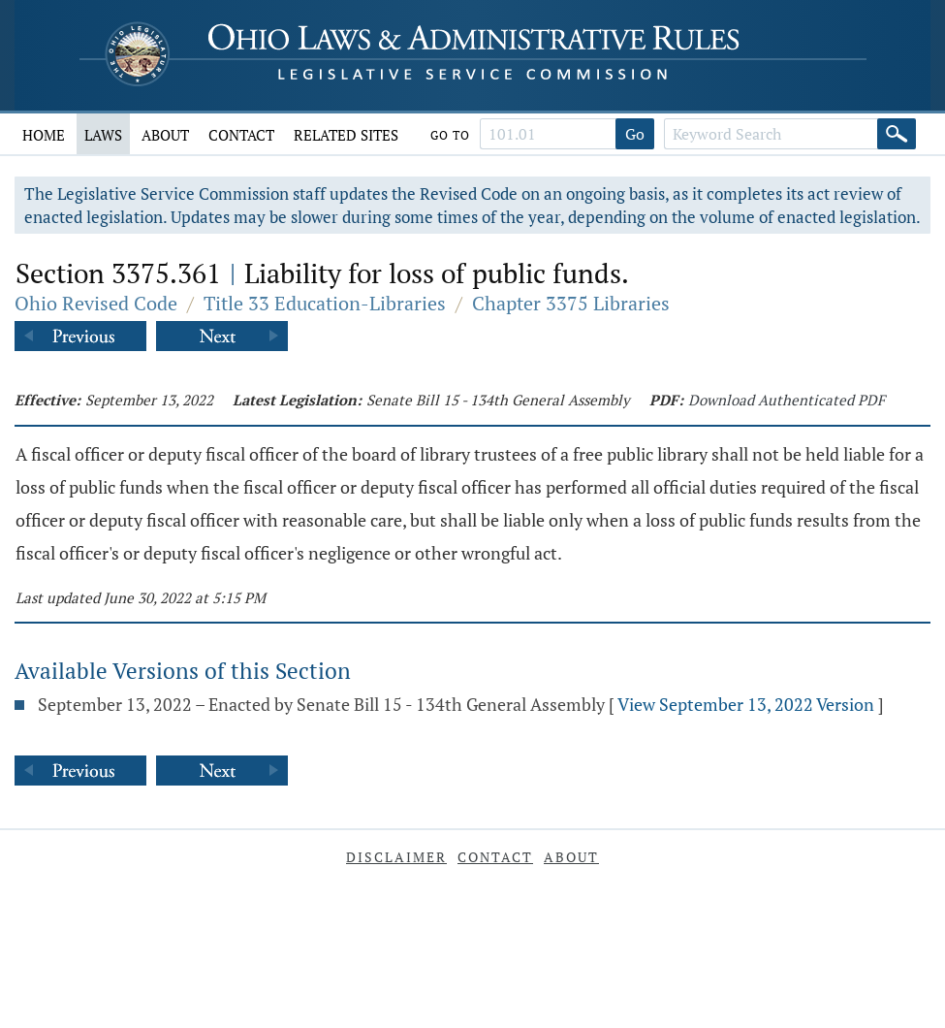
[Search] (896, 133)
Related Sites (346, 135)
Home (43, 135)
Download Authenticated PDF (786, 399)
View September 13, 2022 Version (745, 704)
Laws (103, 135)
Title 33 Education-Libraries (325, 303)
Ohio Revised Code (96, 303)
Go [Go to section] (635, 134)
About (165, 135)
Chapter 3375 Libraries (571, 303)
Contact (241, 135)
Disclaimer (396, 857)
